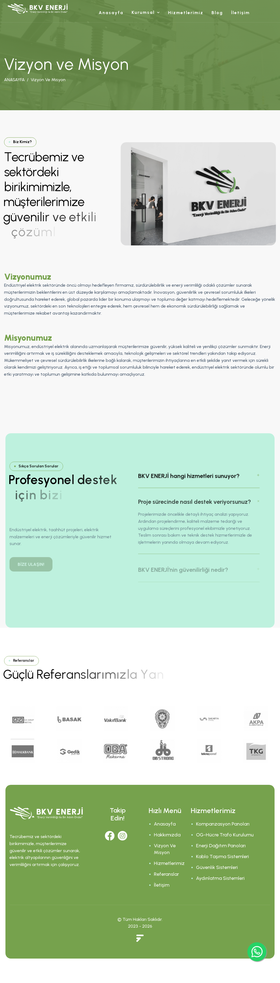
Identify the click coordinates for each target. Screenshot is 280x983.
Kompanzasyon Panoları (223, 824)
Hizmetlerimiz (185, 12)
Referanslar (166, 874)
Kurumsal (143, 12)
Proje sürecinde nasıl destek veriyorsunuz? (194, 509)
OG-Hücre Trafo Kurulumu (225, 835)
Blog (217, 12)
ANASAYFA (14, 80)
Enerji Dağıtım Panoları (221, 846)
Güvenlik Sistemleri (217, 867)
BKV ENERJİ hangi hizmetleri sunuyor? (188, 481)
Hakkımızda (167, 835)
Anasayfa (111, 12)
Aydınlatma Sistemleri (220, 878)
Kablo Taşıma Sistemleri (222, 856)
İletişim (240, 12)
